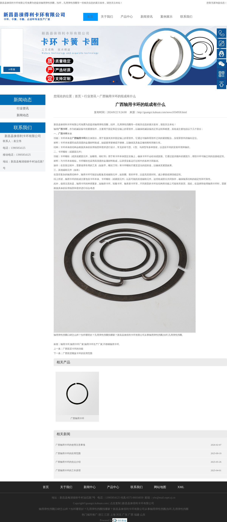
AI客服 (11, 69)
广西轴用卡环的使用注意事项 (70, 445)
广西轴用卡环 (77, 418)
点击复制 (115, 503)
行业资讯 (23, 108)
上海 (113, 514)
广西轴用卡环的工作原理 (68, 470)
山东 (142, 514)
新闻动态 (23, 115)
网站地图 (160, 487)
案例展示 (166, 16)
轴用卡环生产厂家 (93, 344)
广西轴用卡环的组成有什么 (118, 96)
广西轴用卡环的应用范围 (68, 453)
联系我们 (186, 16)
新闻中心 (90, 487)
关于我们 (107, 16)
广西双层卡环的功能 (73, 348)
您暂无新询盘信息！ (217, 3)
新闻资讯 (147, 16)
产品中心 (127, 16)
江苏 (107, 514)
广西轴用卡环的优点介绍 (68, 462)
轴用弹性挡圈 (47, 3)
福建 (136, 514)
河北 (118, 514)
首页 (90, 16)
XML (180, 487)
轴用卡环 (65, 344)
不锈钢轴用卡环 (111, 344)
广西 (130, 514)
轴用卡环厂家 (77, 344)
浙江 (101, 514)
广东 (124, 514)
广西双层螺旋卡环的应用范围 (77, 353)
